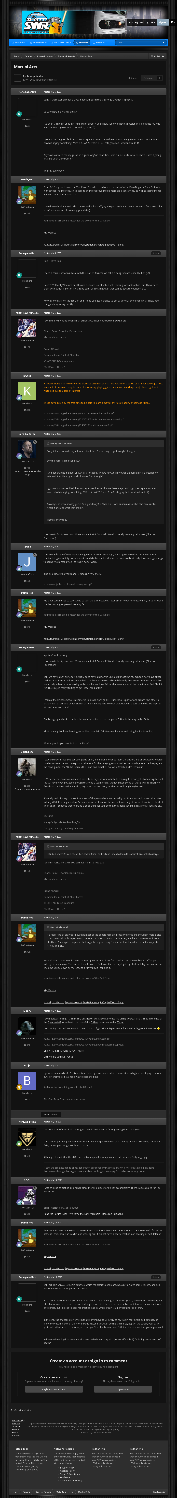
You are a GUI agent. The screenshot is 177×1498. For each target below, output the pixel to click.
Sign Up (163, 22)
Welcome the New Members (84, 1213)
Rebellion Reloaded (112, 1213)
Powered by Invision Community (96, 1432)
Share (132, 77)
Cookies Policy (67, 1470)
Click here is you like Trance (58, 1056)
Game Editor (62, 42)
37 (27, 1099)
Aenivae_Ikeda (27, 1121)
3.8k (27, 1214)
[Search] (130, 42)
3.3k (27, 213)
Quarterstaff (54, 1022)
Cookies (16, 1435)
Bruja (27, 1065)
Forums (83, 42)
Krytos (27, 375)
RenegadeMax (35, 76)
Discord (20, 42)
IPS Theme (17, 1420)
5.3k (27, 580)
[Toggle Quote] (48, 443)
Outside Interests (47, 79)
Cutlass (94, 1022)
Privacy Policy (15, 1431)
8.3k (27, 1045)
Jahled (27, 546)
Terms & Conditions (70, 1474)
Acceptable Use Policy (71, 1480)
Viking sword (126, 1018)
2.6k (27, 409)
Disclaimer (65, 1477)
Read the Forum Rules (55, 1213)
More (99, 42)
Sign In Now (123, 1389)
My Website (50, 232)
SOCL (27, 1180)
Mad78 (27, 1010)
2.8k (27, 467)
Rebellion (38, 42)
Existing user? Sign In (142, 22)
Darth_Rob (27, 179)
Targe (120, 1022)
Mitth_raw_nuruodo (27, 312)
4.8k (27, 786)
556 (27, 1155)
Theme (16, 1426)
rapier (90, 1018)
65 (27, 126)
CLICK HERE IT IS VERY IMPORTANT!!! (64, 1050)
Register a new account (54, 1389)
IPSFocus (16, 1423)
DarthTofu (27, 751)
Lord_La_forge (27, 434)
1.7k (27, 347)
